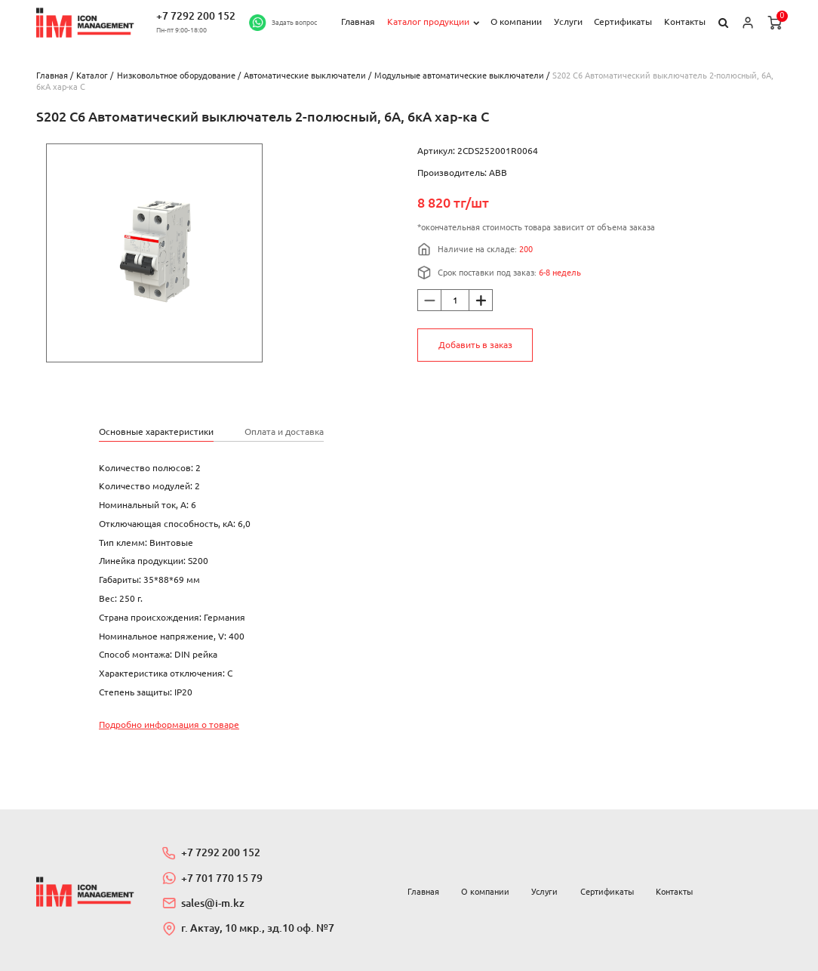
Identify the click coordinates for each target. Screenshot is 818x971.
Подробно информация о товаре (169, 724)
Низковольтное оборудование (176, 75)
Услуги (568, 21)
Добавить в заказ (475, 345)
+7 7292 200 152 (195, 16)
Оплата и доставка (284, 431)
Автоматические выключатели (305, 75)
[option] (154, 253)
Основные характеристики (156, 431)
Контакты (685, 21)
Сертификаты (623, 21)
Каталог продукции (428, 21)
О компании (516, 21)
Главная (358, 21)
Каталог (92, 75)
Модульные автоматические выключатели (459, 75)
